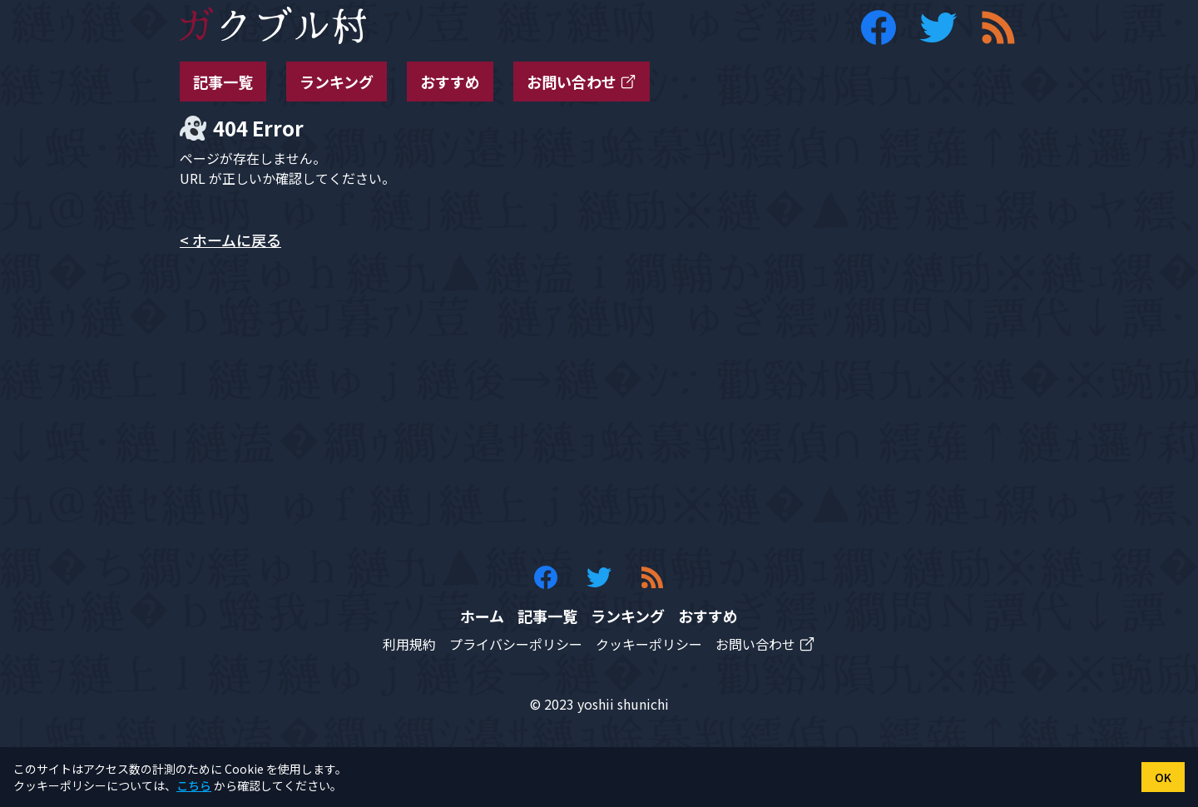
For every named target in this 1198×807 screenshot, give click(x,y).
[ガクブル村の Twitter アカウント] (938, 27)
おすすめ (450, 81)
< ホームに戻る (230, 239)
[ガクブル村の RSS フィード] (998, 27)
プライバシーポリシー (515, 644)
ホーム (482, 615)
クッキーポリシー (649, 644)
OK (1163, 777)
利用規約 (409, 644)
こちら (193, 785)
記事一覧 (223, 81)
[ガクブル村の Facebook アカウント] (878, 27)
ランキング (337, 81)
